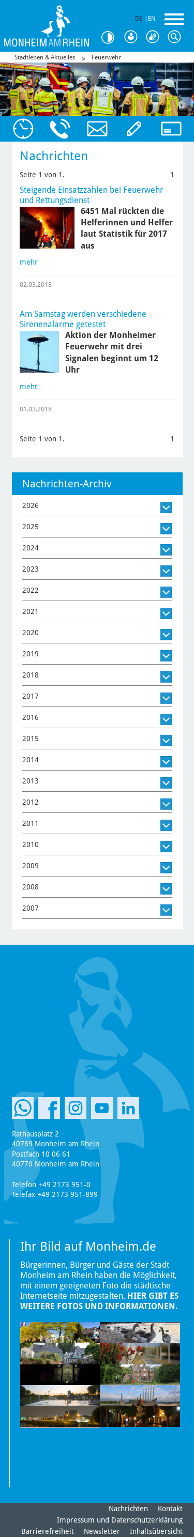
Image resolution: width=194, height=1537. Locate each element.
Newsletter (102, 1531)
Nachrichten (128, 1508)
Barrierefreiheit (47, 1531)
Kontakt (170, 1508)
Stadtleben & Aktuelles (44, 57)
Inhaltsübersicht (156, 1531)
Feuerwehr (106, 57)
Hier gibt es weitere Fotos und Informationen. (99, 1301)
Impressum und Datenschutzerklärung (120, 1520)
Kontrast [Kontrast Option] (111, 37)
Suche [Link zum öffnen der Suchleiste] (176, 37)
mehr (29, 262)
